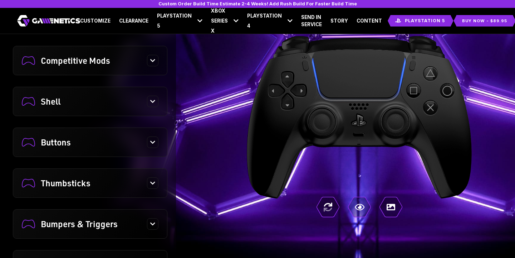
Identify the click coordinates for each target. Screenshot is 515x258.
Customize (95, 21)
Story (339, 21)
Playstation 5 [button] (174, 21)
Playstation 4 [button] (264, 21)
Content (369, 21)
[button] (90, 60)
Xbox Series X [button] (219, 21)
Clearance (133, 21)
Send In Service (311, 20)
